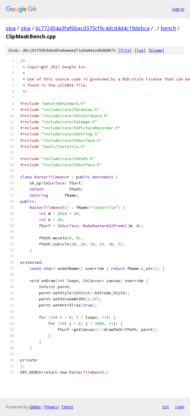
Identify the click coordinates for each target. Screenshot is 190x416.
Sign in (178, 9)
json (179, 406)
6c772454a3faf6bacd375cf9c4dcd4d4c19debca (92, 28)
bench (168, 28)
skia (11, 28)
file (125, 50)
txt (165, 406)
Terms (67, 407)
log (140, 50)
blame (156, 50)
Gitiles (35, 407)
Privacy (51, 407)
